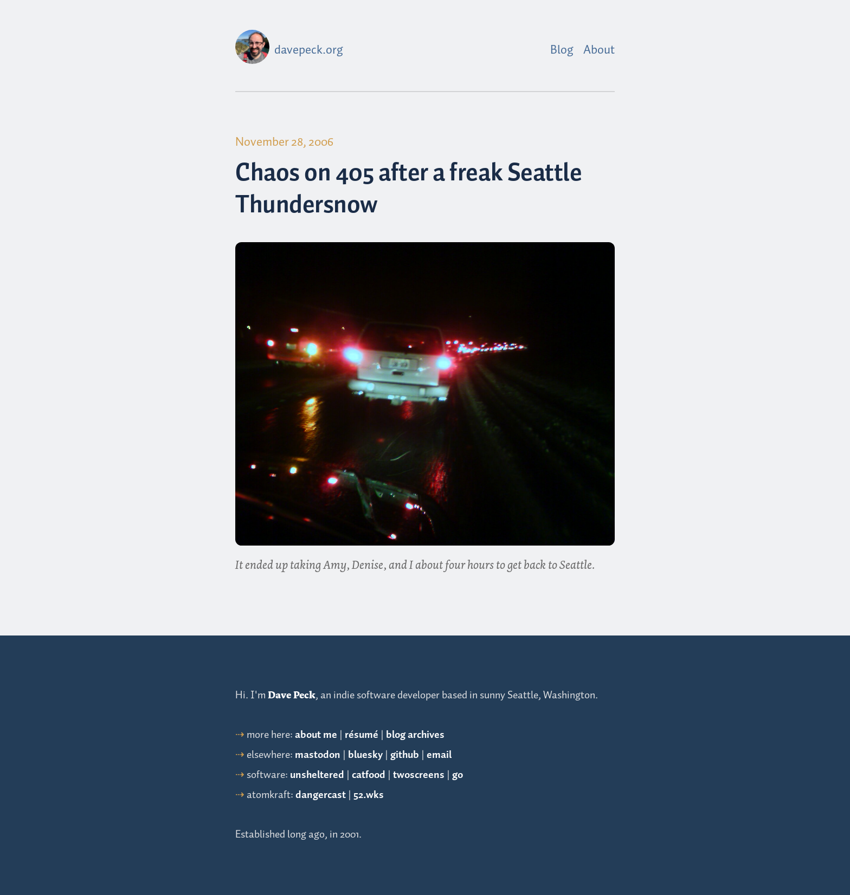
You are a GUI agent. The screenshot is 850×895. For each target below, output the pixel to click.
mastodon (317, 755)
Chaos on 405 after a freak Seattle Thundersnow (408, 190)
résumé (361, 735)
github (404, 755)
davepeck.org (308, 50)
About (599, 50)
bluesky (365, 755)
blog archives (415, 735)
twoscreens (419, 775)
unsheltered (317, 775)
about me (316, 735)
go (457, 775)
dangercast (320, 795)
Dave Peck (291, 695)
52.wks (368, 795)
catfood (368, 775)
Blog (562, 50)
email (439, 755)
